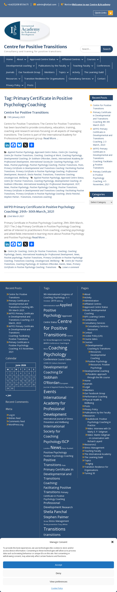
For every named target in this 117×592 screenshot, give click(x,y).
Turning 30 (89, 473)
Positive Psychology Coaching (43, 164)
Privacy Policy (13, 85)
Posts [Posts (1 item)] (64, 465)
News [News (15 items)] (55, 447)
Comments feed (17, 421)
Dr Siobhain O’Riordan (39, 158)
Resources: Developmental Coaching (98, 355)
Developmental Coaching (16, 158)
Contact (101, 78)
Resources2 (90, 444)
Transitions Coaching (64, 174)
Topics (62, 72)
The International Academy (97, 454)
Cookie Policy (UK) (93, 335)
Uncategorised (11, 177)
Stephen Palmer (11, 196)
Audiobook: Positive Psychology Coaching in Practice (99, 422)
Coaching (38, 155)
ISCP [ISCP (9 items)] (65, 441)
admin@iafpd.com (46, 4)
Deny (58, 573)
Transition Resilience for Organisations (44, 78)
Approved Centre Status (42, 59)
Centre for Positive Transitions (35, 46)
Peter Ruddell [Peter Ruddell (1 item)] (67, 448)
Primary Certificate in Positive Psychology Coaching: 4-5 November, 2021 (102, 178)
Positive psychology (19, 164)
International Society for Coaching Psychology (51, 161)
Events (54, 158)
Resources (11, 78)
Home (9, 59)
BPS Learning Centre (94, 316)
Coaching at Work (52, 155)
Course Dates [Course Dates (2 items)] (64, 359)
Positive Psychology (19, 187)
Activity (76, 72)
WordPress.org (16, 424)
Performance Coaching (95, 396)
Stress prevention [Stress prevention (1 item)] (51, 524)
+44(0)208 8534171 (18, 4)
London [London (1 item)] (47, 448)
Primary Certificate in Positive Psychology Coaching (40, 171)
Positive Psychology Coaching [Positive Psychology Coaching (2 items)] (58, 455)
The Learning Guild (94, 72)
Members (49, 72)
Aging (90, 463)
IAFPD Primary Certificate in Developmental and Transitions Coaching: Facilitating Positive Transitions (102, 158)
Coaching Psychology (72, 155)
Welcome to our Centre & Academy (91, 4)
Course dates (91, 339)
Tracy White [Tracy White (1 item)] (62, 524)
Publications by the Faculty (52, 65)
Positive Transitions (67, 164)
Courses (91, 59)
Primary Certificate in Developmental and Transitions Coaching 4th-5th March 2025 (102, 118)
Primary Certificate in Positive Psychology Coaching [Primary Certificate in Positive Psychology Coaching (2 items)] (56, 496)
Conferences (103, 65)
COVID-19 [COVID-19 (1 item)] (47, 363)
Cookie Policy (57, 588)
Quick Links (100, 12)
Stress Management (94, 447)
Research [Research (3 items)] (67, 507)
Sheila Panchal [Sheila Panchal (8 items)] (55, 511)
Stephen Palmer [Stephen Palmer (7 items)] (56, 517)
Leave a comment (70, 267)
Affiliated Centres (71, 59)
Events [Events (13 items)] (50, 391)
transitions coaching (42, 196)
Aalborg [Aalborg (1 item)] (60, 301)
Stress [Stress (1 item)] (46, 521)
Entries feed (14, 418)
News (6, 164)
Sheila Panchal (34, 174)
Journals (10, 72)
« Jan (8, 395)
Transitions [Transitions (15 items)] (54, 529)
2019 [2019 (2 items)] (53, 300)
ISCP (76, 161)
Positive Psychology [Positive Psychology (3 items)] (55, 452)
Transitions (48, 174)
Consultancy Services (80, 78)
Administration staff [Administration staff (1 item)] (51, 306)
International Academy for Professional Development (49, 184)
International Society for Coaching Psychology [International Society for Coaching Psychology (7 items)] (54, 434)
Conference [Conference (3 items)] (50, 359)
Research (22, 174)
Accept (58, 565)
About (20, 59)
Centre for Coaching (67, 152)
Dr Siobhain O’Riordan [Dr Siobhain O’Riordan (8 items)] (53, 377)
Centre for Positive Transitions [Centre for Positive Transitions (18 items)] (58, 328)
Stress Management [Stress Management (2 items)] (59, 521)
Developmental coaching (19, 65)
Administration (91, 300)
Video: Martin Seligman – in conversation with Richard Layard (98, 438)
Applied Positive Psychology (21, 152)
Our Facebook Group (29, 72)
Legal (87, 386)
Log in (12, 414)
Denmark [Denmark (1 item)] (62, 363)
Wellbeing (23, 177)
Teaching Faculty (81, 65)
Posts (30, 85)
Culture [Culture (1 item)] (54, 363)
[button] (112, 541)
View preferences (58, 581)
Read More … (50, 138)
